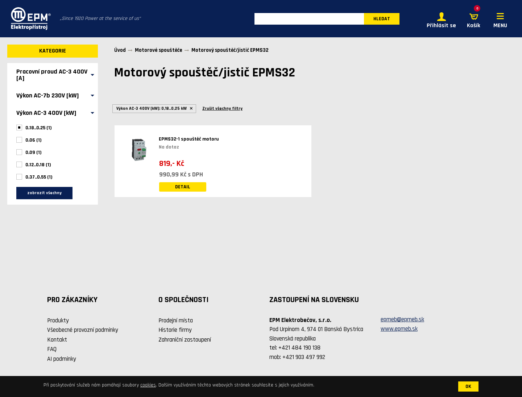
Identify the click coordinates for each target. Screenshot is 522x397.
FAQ (52, 349)
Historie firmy (175, 330)
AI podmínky (61, 359)
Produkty (58, 321)
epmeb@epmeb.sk (402, 319)
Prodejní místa (175, 321)
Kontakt (57, 340)
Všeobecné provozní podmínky (82, 330)
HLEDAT (381, 19)
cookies (148, 385)
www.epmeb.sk (399, 329)
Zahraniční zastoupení (184, 340)
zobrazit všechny (44, 193)
